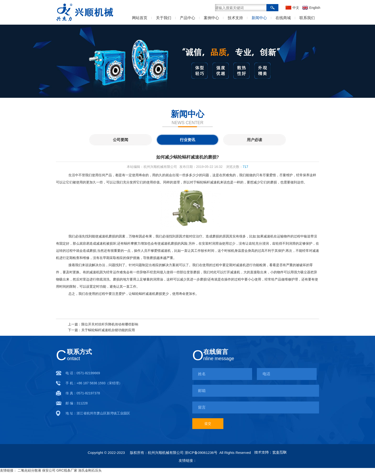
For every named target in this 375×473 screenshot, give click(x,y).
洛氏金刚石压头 (90, 470)
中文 (295, 8)
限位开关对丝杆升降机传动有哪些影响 (109, 324)
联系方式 (79, 351)
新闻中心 (259, 18)
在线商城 (283, 18)
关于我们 (163, 18)
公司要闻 (120, 140)
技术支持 (235, 18)
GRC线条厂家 (66, 470)
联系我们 (307, 18)
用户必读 (254, 140)
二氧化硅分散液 (29, 470)
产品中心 (187, 18)
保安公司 (48, 470)
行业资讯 (187, 140)
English (314, 8)
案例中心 (211, 18)
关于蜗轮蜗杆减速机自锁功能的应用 (108, 330)
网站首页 (139, 18)
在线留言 (215, 351)
